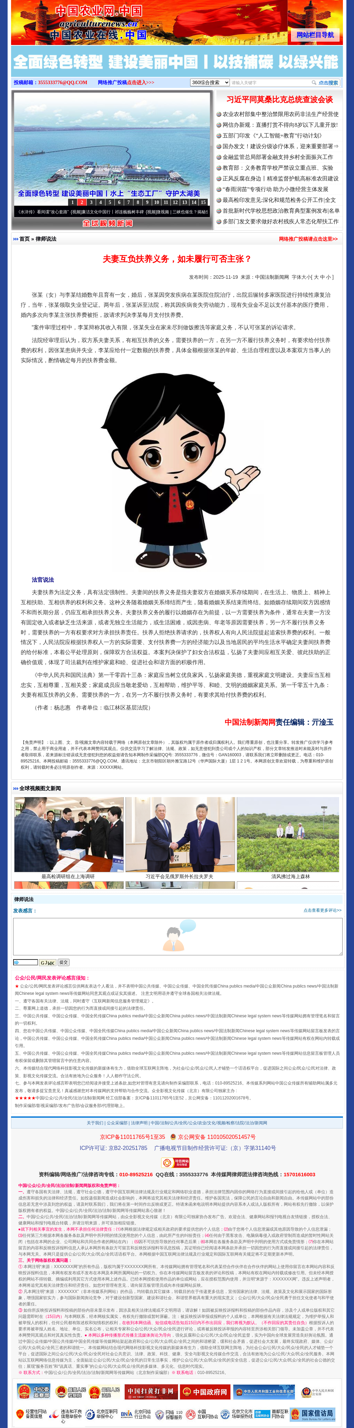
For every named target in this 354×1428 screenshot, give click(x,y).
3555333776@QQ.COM (62, 82)
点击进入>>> (141, 82)
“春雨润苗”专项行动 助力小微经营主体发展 (275, 189)
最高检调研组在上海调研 (69, 881)
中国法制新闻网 (272, 277)
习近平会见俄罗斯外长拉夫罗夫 (180, 881)
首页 (24, 239)
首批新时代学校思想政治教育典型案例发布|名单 (281, 211)
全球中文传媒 (68, 20)
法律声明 (139, 1123)
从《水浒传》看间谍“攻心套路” (45, 211)
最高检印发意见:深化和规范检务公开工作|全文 (279, 200)
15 (203, 202)
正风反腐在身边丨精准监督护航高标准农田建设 (281, 178)
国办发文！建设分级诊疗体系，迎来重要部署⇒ (281, 146)
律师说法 (46, 239)
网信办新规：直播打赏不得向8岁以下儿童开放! (280, 125)
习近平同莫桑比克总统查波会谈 (279, 99)
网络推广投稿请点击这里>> (308, 239)
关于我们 (95, 1123)
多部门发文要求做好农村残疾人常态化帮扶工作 (281, 221)
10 (156, 202)
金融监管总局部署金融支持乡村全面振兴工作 (278, 157)
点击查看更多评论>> (323, 910)
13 (184, 202)
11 (166, 202)
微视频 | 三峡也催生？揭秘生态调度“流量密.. (202, 211)
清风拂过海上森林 (291, 881)
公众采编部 (117, 1123)
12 (175, 202)
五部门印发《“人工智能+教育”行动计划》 (274, 136)
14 (194, 202)
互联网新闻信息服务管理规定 (121, 1001)
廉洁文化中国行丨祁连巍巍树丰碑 (117, 211)
